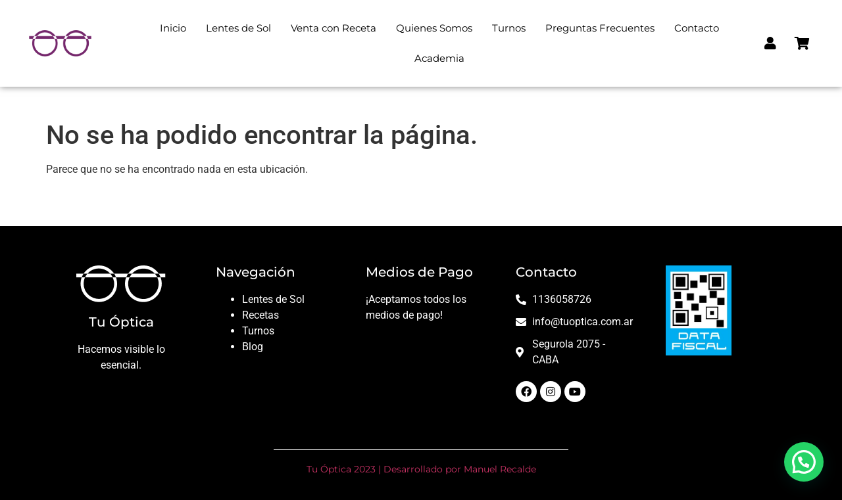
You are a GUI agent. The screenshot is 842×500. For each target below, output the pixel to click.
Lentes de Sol (238, 28)
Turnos (509, 28)
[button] (804, 462)
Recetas (260, 315)
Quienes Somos (434, 28)
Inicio (173, 28)
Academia (439, 58)
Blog (252, 346)
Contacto (696, 28)
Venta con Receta (333, 28)
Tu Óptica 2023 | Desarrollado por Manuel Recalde (421, 469)
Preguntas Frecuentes (600, 28)
